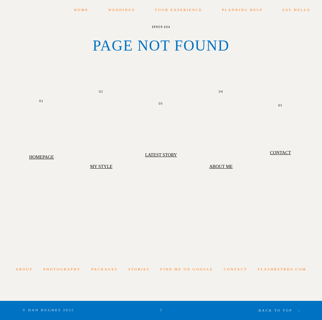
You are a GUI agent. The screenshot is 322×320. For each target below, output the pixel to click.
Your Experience (179, 10)
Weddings (121, 10)
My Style (101, 166)
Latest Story (161, 154)
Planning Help (242, 10)
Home (81, 10)
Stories (139, 269)
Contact (280, 152)
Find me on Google (186, 269)
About (24, 269)
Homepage (41, 157)
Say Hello (296, 10)
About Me (221, 166)
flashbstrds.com (282, 269)
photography (62, 269)
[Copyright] (161, 310)
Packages (104, 269)
